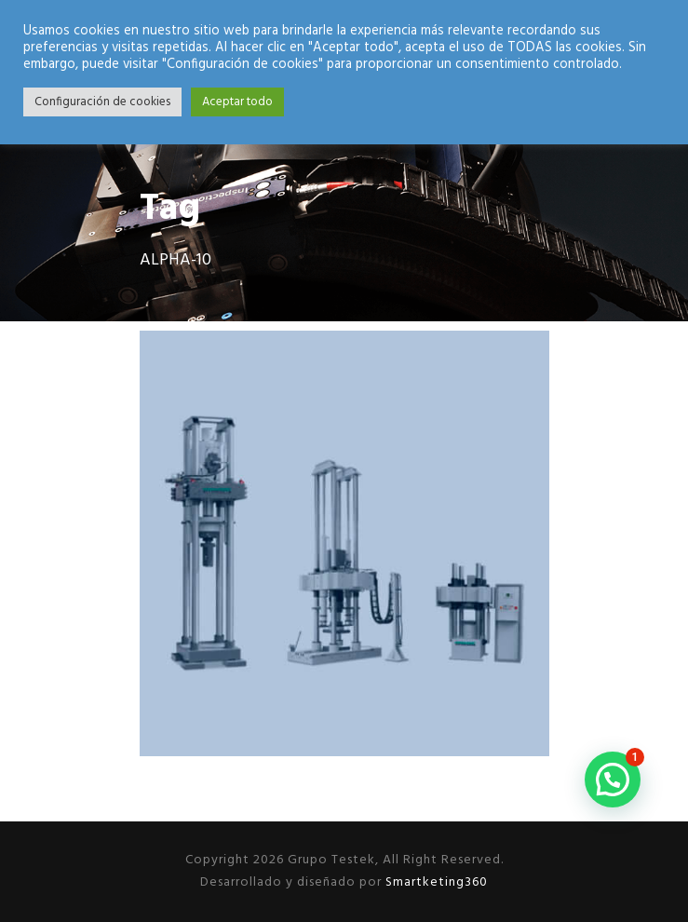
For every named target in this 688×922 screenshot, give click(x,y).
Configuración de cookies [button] (102, 102)
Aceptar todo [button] (237, 102)
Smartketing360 (435, 882)
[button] (613, 779)
